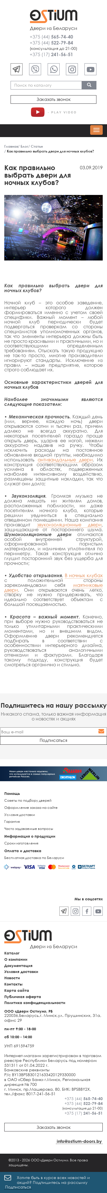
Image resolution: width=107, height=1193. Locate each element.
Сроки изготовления (21, 843)
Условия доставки (19, 815)
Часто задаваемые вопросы (28, 828)
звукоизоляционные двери (69, 525)
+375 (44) (51, 37)
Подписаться (18, 1186)
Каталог (11, 953)
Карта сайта (16, 990)
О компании (15, 959)
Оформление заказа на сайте (31, 807)
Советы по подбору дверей (27, 800)
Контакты (13, 984)
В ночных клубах (84, 575)
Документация (18, 965)
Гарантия (12, 821)
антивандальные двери (65, 460)
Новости (12, 978)
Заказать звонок (54, 99)
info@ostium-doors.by (79, 1141)
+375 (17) (51, 54)
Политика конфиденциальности (34, 1002)
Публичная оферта (22, 996)
